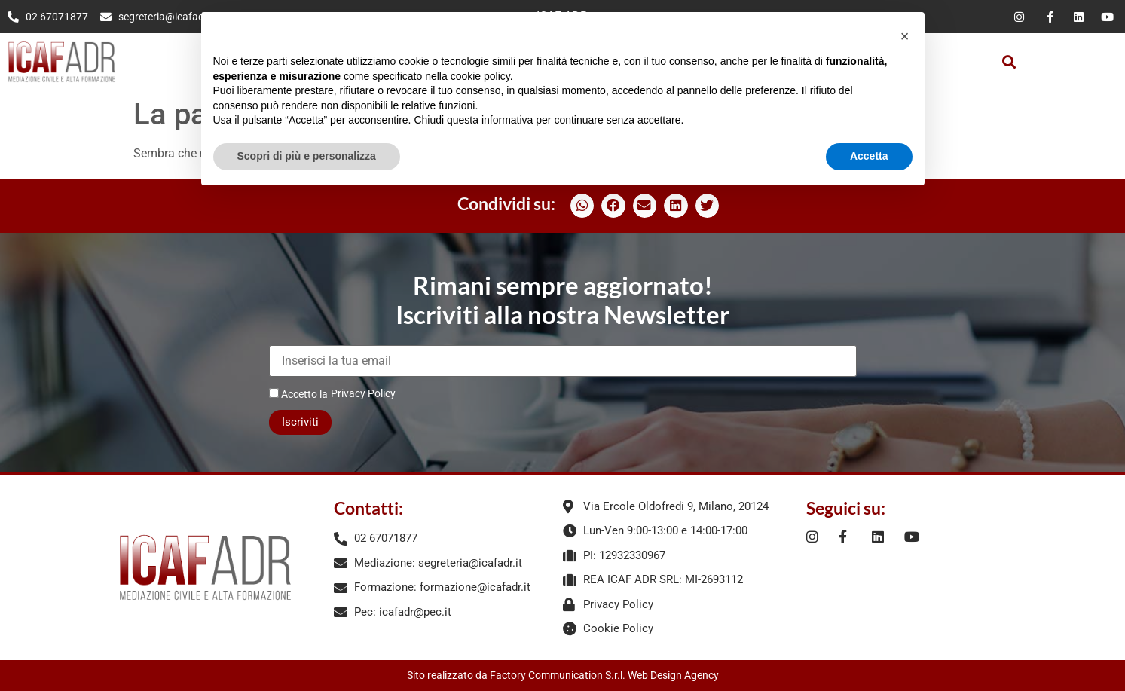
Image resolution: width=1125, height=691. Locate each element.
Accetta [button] (869, 156)
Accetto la (298, 393)
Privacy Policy (363, 393)
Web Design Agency (673, 675)
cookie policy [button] (480, 76)
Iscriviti (300, 422)
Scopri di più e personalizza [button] (306, 156)
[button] (1008, 62)
